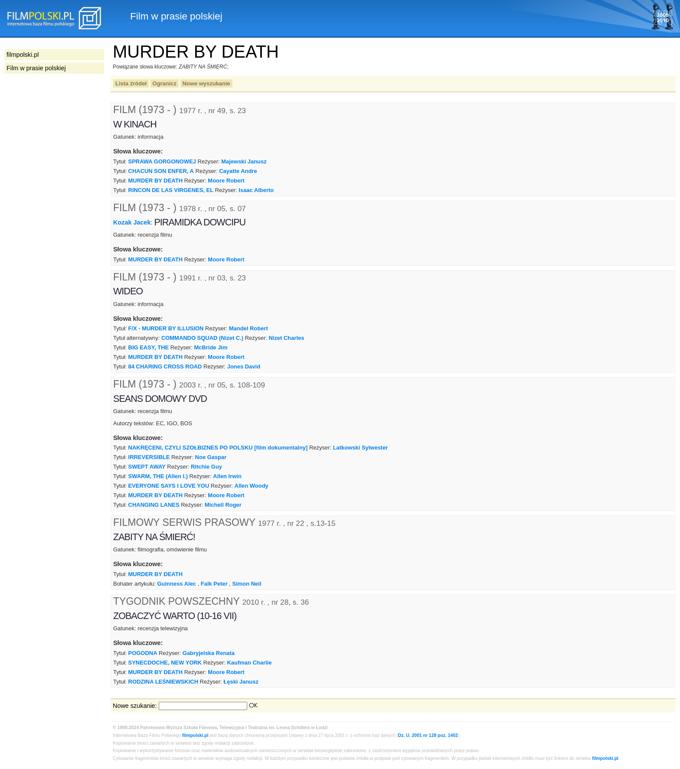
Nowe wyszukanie (206, 83)
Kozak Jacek (131, 222)
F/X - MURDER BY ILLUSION (166, 328)
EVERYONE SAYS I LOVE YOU (168, 485)
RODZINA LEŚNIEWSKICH (163, 681)
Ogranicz (165, 83)
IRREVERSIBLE (149, 457)
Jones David (243, 366)
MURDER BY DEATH (155, 180)
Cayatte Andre (238, 171)
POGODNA (142, 653)
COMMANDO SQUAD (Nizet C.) (202, 338)
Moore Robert (226, 180)
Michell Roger (223, 505)
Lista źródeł (131, 83)
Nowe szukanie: (135, 705)
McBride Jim (210, 347)
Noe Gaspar (211, 457)
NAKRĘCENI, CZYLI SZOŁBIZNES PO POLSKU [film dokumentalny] (218, 447)
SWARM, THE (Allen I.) (158, 476)
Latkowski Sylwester (360, 447)
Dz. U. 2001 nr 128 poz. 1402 (428, 735)
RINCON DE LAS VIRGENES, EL (170, 190)
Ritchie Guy (206, 466)
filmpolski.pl (195, 735)
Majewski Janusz (243, 161)
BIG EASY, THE (148, 347)
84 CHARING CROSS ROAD (165, 366)
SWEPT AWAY (147, 466)
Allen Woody (251, 485)
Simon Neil (247, 583)
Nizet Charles (286, 338)
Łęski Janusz (240, 681)
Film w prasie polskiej (36, 68)
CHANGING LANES (154, 505)
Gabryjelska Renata (209, 653)
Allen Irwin (227, 476)
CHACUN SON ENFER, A (161, 171)
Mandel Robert (248, 328)
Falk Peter (214, 583)
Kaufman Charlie (249, 662)
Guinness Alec (176, 583)
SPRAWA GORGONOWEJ (162, 161)
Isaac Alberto (256, 190)
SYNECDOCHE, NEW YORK (165, 662)
